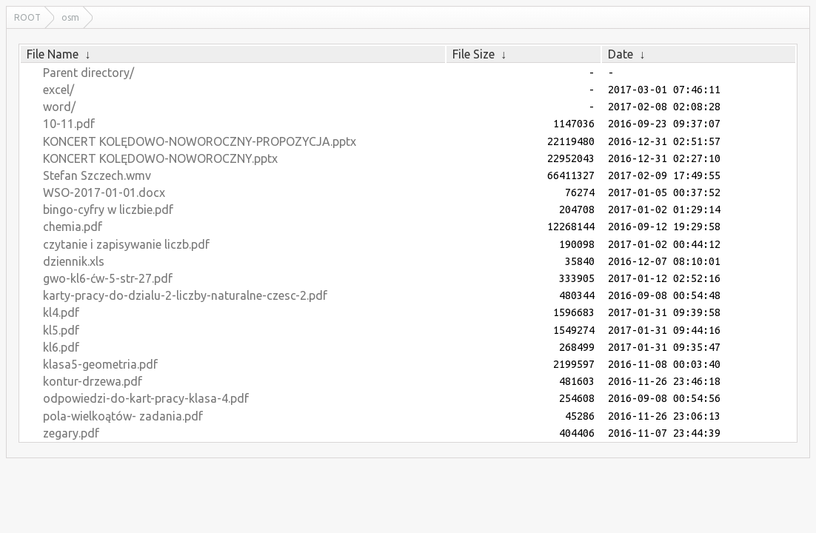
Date (620, 54)
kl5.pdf (61, 330)
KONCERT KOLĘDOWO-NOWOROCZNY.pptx (160, 158)
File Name (52, 54)
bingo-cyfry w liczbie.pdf (108, 209)
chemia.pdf (72, 226)
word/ (59, 106)
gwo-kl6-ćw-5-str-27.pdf (108, 278)
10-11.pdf (69, 123)
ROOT (27, 17)
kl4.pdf (61, 312)
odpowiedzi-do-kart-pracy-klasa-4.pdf (146, 398)
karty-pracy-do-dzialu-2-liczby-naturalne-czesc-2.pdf (185, 295)
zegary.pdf (71, 433)
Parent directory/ (88, 72)
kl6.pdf (61, 347)
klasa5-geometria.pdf (100, 364)
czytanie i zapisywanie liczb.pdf (126, 244)
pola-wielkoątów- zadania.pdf (123, 416)
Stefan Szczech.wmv (97, 175)
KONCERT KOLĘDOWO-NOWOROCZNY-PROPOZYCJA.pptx (199, 141)
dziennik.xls (73, 261)
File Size (473, 54)
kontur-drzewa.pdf (92, 381)
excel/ (58, 89)
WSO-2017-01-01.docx (104, 192)
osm (70, 17)
